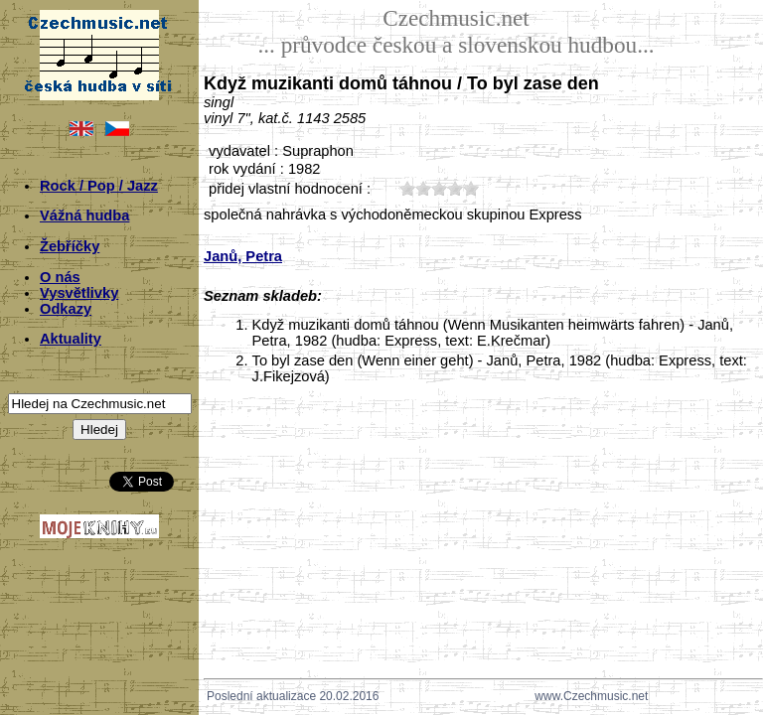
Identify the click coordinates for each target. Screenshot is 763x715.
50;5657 (471, 188)
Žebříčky (69, 246)
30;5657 (439, 188)
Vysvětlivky (79, 293)
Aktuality (70, 339)
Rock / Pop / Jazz (99, 186)
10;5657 (407, 188)
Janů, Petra (243, 256)
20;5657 (423, 188)
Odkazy (65, 309)
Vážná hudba (84, 215)
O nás (60, 277)
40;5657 (455, 188)
